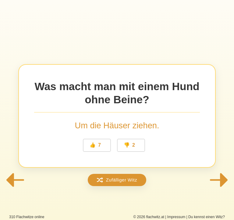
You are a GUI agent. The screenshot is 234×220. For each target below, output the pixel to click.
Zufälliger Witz (117, 180)
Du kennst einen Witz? (206, 217)
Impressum (176, 217)
